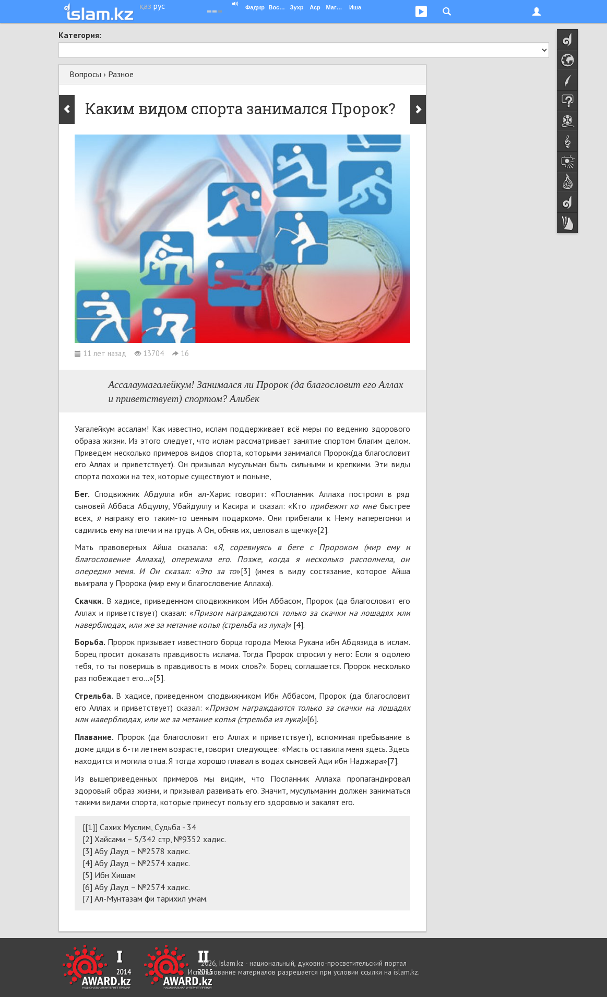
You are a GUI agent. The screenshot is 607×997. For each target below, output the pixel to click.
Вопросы (85, 74)
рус (159, 6)
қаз (145, 6)
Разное (121, 74)
